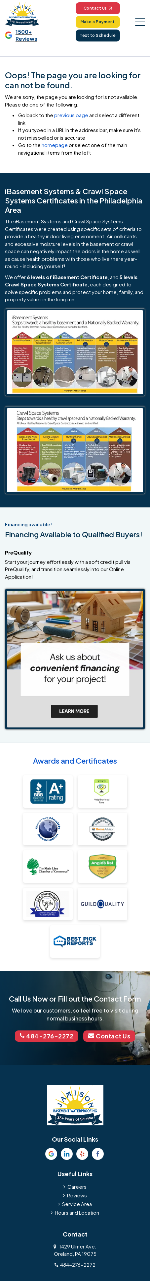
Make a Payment (98, 21)
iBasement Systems (38, 221)
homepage (55, 145)
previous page (71, 115)
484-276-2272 (46, 1036)
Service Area (77, 1203)
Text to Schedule (98, 35)
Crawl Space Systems (97, 221)
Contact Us (97, 8)
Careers (77, 1186)
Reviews (77, 1195)
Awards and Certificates (75, 760)
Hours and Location (77, 1212)
